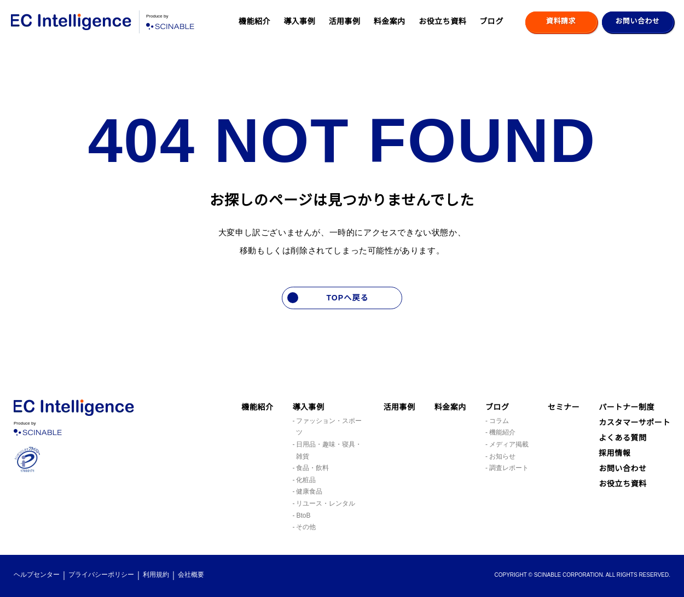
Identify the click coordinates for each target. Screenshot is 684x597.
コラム (499, 421)
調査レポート (509, 468)
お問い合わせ (622, 483)
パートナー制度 (626, 407)
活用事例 (344, 21)
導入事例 (299, 21)
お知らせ (502, 456)
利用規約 (156, 574)
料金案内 (389, 21)
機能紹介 (254, 21)
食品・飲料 (312, 468)
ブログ (491, 21)
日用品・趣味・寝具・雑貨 (329, 450)
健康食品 (309, 491)
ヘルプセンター (37, 574)
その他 (306, 527)
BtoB (304, 515)
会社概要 (191, 574)
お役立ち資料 (442, 21)
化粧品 (306, 480)
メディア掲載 (508, 444)
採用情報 (614, 468)
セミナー (563, 407)
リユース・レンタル (325, 503)
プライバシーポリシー (101, 574)
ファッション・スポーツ (329, 427)
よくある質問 (622, 453)
